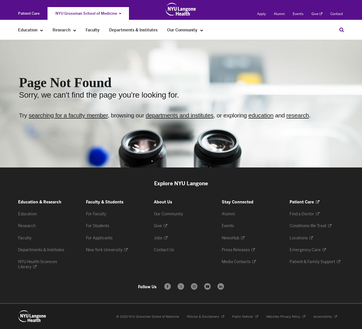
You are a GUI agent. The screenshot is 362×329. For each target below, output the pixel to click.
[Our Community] (201, 30)
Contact (336, 14)
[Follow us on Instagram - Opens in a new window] (194, 286)
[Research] (74, 30)
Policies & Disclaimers (205, 317)
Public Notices (245, 317)
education (260, 115)
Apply (261, 14)
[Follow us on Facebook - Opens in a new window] (167, 286)
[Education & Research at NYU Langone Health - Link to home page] (181, 9)
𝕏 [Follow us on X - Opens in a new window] (181, 287)
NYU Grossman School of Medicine (88, 13)
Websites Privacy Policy (285, 317)
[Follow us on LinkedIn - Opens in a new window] (220, 286)
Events (298, 14)
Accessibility (325, 317)
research (297, 115)
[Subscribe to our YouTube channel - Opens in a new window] (207, 286)
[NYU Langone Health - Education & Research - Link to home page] (32, 316)
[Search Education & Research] (341, 29)
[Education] (41, 30)
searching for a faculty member (68, 115)
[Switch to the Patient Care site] (29, 13)
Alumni (279, 14)
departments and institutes (180, 115)
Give (316, 14)
